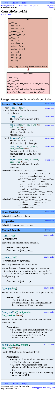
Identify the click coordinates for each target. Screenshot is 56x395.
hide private (50, 5)
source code (6, 14)
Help (24, 2)
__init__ (14, 108)
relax (52, 2)
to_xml (13, 162)
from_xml (14, 148)
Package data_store (8, 5)
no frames (51, 9)
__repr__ (14, 116)
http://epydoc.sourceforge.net (43, 391)
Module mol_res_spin (27, 5)
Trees (5, 2)
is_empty (14, 139)
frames (51, 7)
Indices (15, 2)
